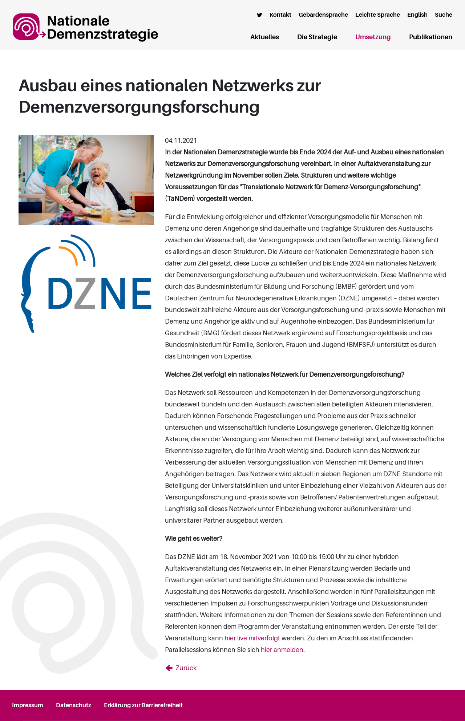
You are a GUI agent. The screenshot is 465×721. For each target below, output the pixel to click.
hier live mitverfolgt (252, 638)
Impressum (27, 705)
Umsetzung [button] (373, 37)
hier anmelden (282, 649)
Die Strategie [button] (317, 37)
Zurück (185, 668)
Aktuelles (264, 37)
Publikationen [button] (430, 37)
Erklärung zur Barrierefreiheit (143, 705)
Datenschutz (73, 705)
